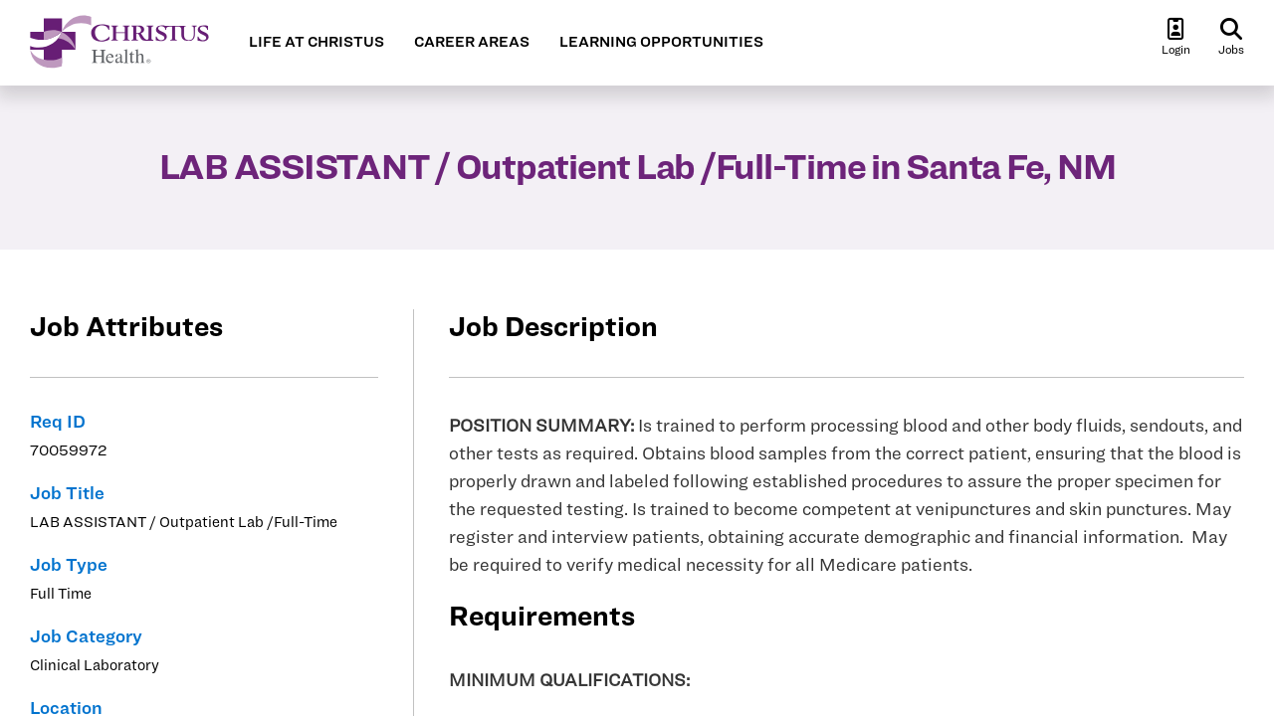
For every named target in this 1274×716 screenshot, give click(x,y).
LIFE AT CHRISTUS (316, 42)
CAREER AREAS (472, 42)
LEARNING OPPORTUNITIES (661, 42)
